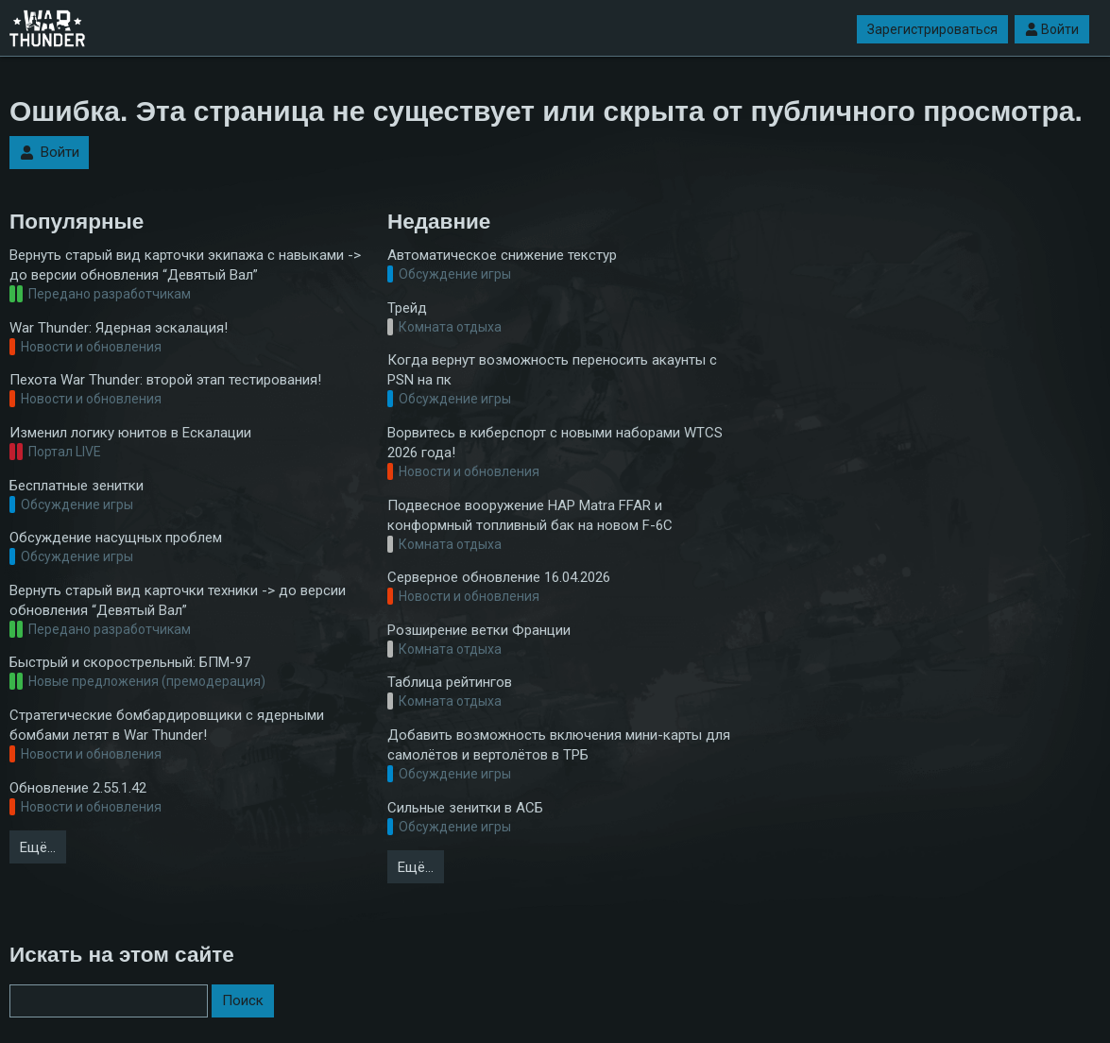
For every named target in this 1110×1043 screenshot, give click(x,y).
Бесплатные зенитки (76, 485)
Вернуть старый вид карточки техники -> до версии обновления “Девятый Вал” (177, 600)
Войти (1052, 29)
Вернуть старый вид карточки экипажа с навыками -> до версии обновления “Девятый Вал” (185, 265)
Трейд (407, 307)
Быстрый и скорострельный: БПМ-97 (129, 662)
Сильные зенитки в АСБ (465, 807)
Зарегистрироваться (932, 29)
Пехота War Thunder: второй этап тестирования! (165, 379)
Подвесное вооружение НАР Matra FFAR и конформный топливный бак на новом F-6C (530, 515)
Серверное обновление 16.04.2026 (498, 577)
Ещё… (38, 847)
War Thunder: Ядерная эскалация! (118, 327)
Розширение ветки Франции (479, 630)
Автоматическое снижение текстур (502, 255)
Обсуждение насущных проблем (115, 537)
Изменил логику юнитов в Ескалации (130, 432)
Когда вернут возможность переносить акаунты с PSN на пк (552, 369)
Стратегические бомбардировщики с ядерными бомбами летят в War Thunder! (166, 725)
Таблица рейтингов (449, 682)
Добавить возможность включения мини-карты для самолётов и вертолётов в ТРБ (558, 745)
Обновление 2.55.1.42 (77, 787)
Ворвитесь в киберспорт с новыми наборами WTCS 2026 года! (555, 442)
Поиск (243, 1000)
